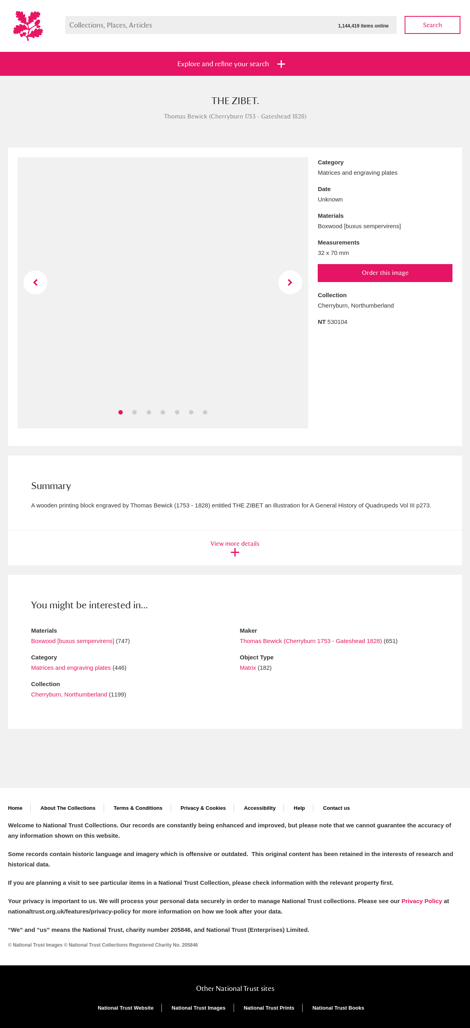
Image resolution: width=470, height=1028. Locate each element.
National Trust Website (125, 1008)
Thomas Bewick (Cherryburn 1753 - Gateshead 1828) (311, 640)
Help (299, 808)
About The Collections (68, 808)
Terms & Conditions (138, 808)
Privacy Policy (421, 901)
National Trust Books (338, 1008)
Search (432, 25)
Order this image (385, 272)
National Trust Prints (269, 1008)
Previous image (35, 282)
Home (15, 808)
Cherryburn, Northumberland (69, 694)
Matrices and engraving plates (71, 667)
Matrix (248, 667)
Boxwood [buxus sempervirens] (72, 640)
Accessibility (260, 808)
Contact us (336, 808)
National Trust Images (199, 1008)
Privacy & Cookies (203, 808)
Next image (290, 282)
